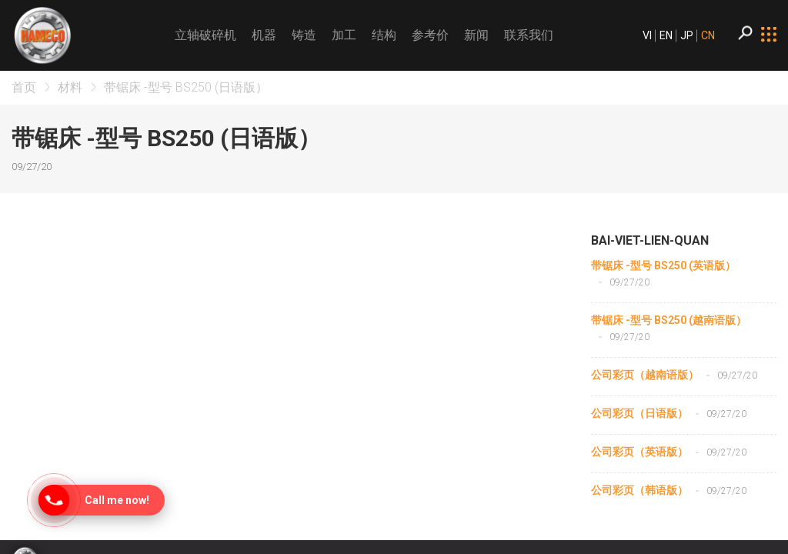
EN (666, 35)
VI (647, 35)
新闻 (476, 35)
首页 (24, 87)
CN (708, 35)
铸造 (304, 35)
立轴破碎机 (205, 35)
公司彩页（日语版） (639, 413)
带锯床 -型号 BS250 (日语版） (186, 87)
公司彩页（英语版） (639, 452)
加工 (344, 35)
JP (686, 35)
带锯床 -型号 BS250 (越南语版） (668, 320)
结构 (384, 35)
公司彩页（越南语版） (645, 375)
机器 (264, 35)
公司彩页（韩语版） (639, 490)
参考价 (430, 35)
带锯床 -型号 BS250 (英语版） (663, 265)
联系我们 (528, 35)
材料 (70, 87)
